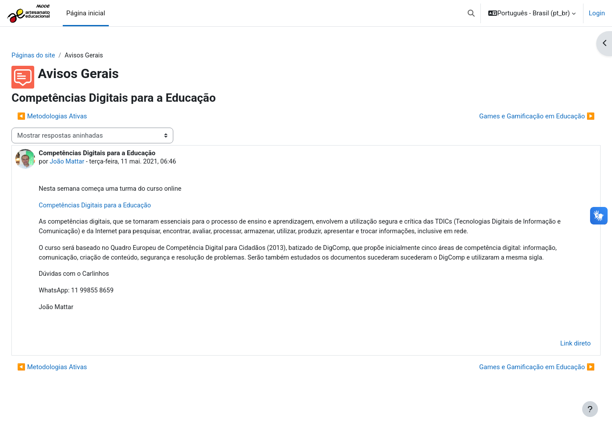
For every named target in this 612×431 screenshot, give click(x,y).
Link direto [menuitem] (555, 357)
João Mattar (88, 162)
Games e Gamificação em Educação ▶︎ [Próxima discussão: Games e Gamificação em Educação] (517, 117)
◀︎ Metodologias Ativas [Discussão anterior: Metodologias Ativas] (72, 117)
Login (597, 13)
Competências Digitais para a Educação (116, 206)
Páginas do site (53, 56)
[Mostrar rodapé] (590, 409)
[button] (471, 13)
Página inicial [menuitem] (85, 13)
